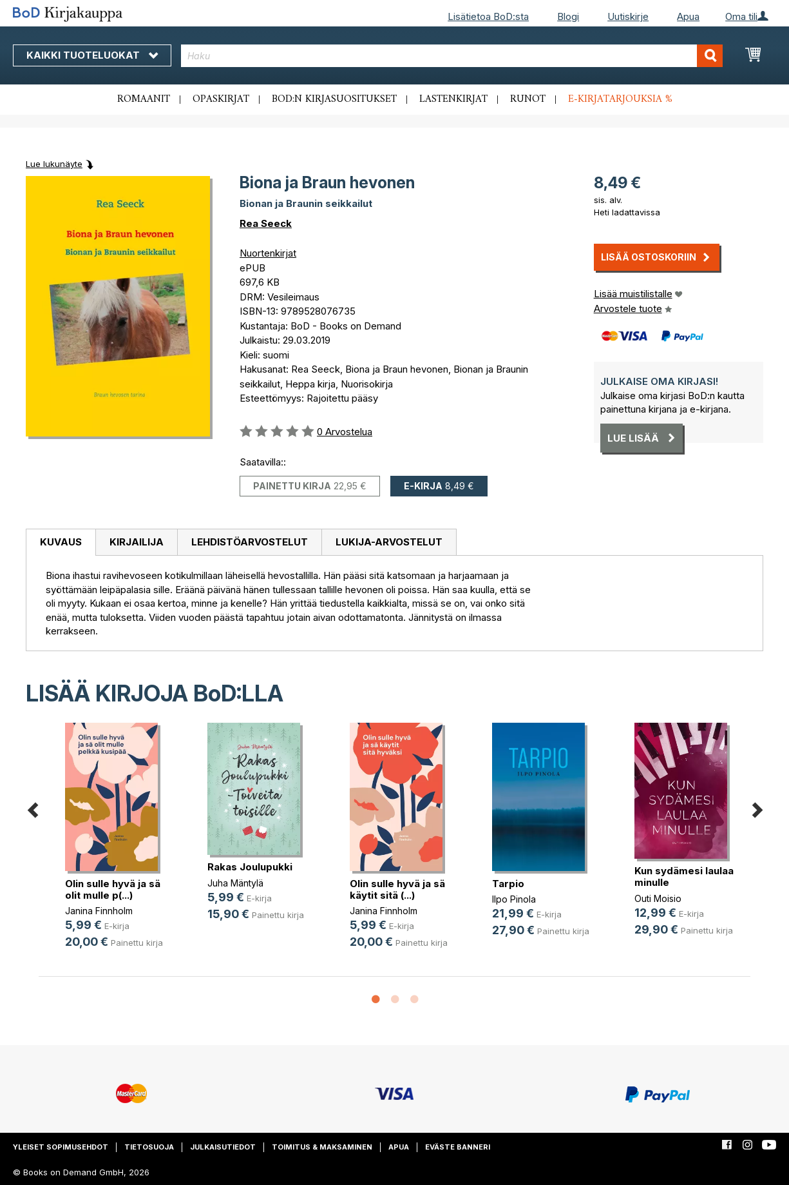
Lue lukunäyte (54, 164)
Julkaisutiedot (223, 1146)
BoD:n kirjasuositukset (334, 99)
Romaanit (143, 99)
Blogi (568, 16)
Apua (688, 16)
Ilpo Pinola (514, 899)
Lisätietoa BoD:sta (488, 16)
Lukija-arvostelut (389, 542)
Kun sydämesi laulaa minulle (684, 876)
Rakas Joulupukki (249, 867)
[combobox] (452, 55)
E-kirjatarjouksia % (620, 99)
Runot (528, 99)
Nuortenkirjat (268, 253)
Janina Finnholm (99, 910)
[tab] (60, 543)
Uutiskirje (628, 16)
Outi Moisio (657, 898)
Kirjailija (136, 542)
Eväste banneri (457, 1146)
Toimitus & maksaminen (322, 1146)
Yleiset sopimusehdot (60, 1146)
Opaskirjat (221, 99)
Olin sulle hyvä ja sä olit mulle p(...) (112, 889)
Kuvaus (61, 542)
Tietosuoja (149, 1146)
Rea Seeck (266, 223)
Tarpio (508, 883)
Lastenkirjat (453, 99)
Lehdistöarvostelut (249, 542)
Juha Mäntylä (235, 882)
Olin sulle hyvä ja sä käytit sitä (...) (397, 889)
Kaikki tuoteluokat (92, 55)
